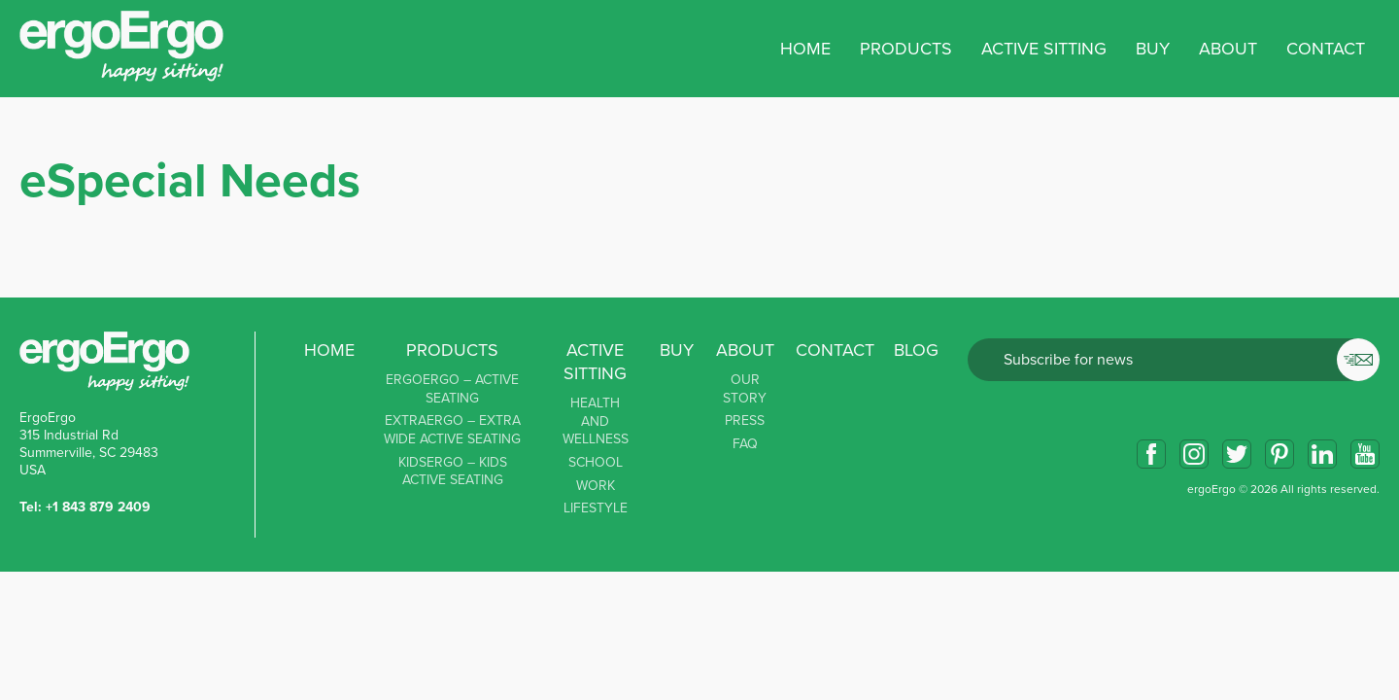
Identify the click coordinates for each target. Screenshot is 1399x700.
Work (595, 485)
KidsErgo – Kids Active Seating (452, 471)
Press (745, 420)
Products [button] (906, 48)
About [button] (1228, 48)
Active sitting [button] (1044, 48)
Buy (1153, 48)
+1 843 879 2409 (98, 507)
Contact (1325, 48)
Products (452, 350)
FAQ (745, 444)
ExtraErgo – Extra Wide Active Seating (452, 429)
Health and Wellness (596, 421)
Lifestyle (595, 508)
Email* (1174, 359)
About (745, 350)
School (595, 462)
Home (805, 48)
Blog (916, 350)
